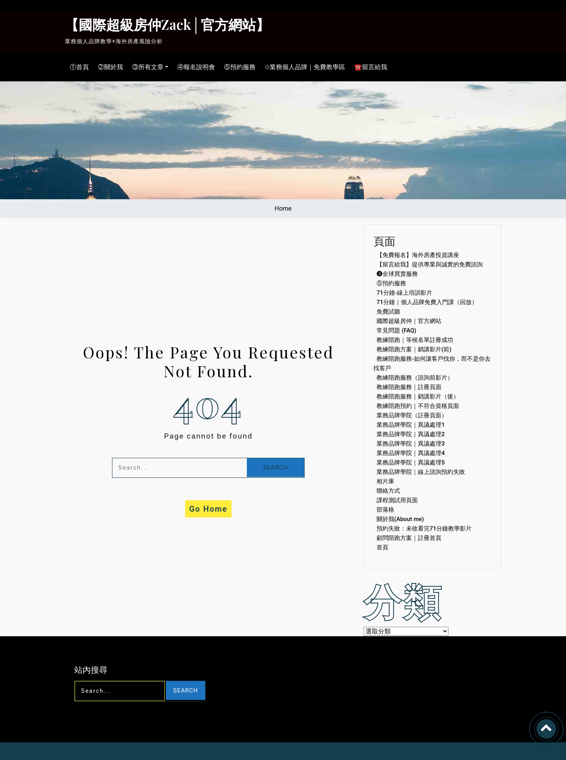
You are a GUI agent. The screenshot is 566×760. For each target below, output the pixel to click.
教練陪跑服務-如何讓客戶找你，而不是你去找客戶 (432, 363)
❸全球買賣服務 (397, 273)
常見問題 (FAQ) (396, 330)
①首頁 (77, 67)
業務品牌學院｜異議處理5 (411, 462)
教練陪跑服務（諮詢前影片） (415, 377)
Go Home (208, 509)
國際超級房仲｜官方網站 (409, 321)
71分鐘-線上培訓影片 (404, 292)
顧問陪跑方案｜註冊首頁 (409, 538)
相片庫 (385, 481)
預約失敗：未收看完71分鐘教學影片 (424, 528)
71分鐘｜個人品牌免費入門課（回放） (427, 302)
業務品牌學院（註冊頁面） (412, 415)
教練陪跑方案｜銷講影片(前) (414, 349)
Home (282, 208)
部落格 (385, 509)
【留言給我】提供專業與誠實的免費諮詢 (430, 264)
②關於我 (108, 67)
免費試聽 (388, 311)
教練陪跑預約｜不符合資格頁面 (418, 405)
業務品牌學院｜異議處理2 (411, 434)
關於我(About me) (400, 519)
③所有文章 (146, 67)
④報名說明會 (194, 67)
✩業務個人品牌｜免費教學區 (303, 67)
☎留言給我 (368, 67)
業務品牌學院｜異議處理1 (411, 424)
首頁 (382, 547)
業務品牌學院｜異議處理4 (411, 453)
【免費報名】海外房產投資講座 (418, 255)
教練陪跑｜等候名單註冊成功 (415, 339)
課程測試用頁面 (397, 500)
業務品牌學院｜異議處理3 (411, 443)
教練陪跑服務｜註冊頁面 (409, 387)
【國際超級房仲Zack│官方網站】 (167, 24)
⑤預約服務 (238, 67)
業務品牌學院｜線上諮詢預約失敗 (421, 471)
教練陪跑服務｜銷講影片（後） (418, 396)
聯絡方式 (388, 490)
